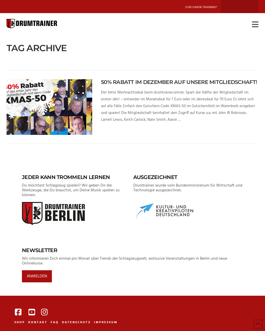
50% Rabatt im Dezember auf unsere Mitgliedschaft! (179, 82)
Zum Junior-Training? (201, 7)
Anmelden (37, 276)
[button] (255, 25)
